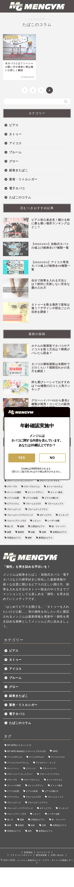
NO (52, 457)
